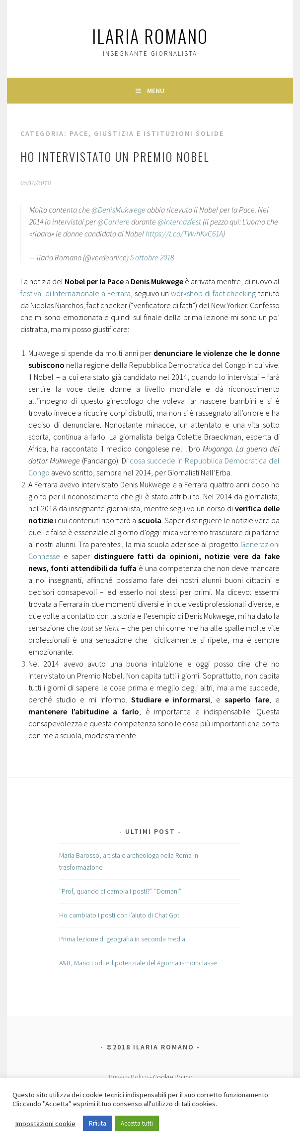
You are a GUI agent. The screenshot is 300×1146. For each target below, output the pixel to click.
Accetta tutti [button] (137, 1123)
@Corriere (113, 222)
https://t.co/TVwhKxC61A (184, 233)
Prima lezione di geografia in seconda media (122, 938)
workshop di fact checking (213, 293)
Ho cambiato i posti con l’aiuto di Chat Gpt (119, 915)
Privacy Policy (128, 1076)
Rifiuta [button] (97, 1123)
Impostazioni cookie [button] (45, 1123)
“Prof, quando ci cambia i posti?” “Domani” (120, 891)
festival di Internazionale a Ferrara (75, 293)
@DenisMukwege (118, 210)
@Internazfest (179, 222)
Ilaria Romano (150, 35)
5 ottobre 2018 (152, 257)
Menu (155, 90)
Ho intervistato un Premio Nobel (114, 156)
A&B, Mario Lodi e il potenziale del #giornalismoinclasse (138, 962)
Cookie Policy (172, 1076)
